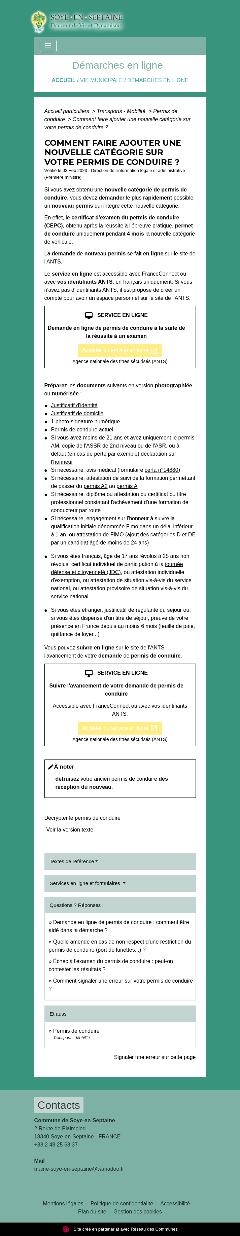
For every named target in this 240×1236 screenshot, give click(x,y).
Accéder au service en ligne (120, 351)
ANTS (53, 261)
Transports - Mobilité (122, 111)
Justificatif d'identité (74, 405)
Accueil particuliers (67, 111)
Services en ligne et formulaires (86, 883)
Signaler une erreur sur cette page (155, 1057)
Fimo (132, 526)
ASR (160, 446)
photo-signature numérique (88, 421)
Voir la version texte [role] (70, 830)
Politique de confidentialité (122, 1203)
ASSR (93, 446)
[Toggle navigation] (48, 46)
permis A (126, 486)
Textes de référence (72, 861)
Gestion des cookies (137, 1211)
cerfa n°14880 (161, 470)
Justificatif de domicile (77, 413)
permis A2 (95, 486)
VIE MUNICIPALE (101, 80)
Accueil (63, 80)
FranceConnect (160, 274)
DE (192, 534)
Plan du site (92, 1211)
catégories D (165, 534)
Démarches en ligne (157, 80)
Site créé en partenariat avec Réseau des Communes (120, 1229)
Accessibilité (175, 1203)
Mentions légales (63, 1203)
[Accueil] (83, 18)
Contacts (59, 1105)
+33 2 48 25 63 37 (56, 1144)
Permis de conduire (76, 1031)
